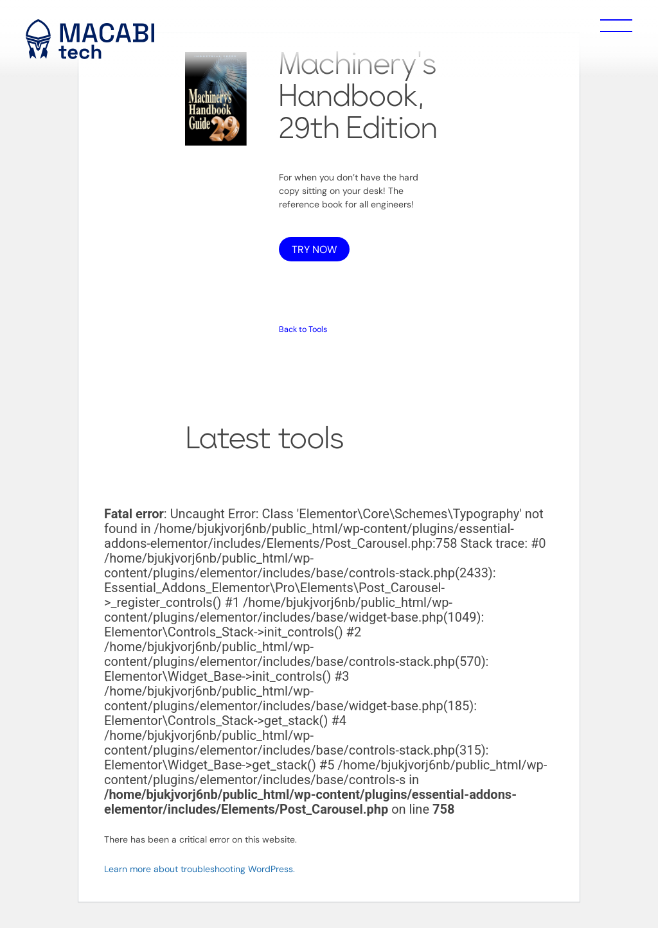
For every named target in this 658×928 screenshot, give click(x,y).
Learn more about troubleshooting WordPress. (199, 869)
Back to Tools (303, 329)
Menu (616, 25)
